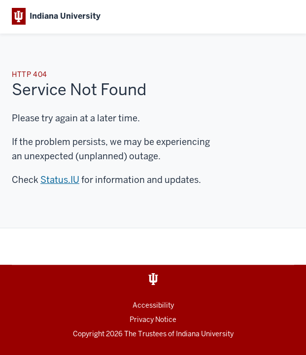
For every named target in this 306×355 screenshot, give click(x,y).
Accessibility (153, 305)
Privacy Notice (153, 319)
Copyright (98, 333)
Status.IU (59, 179)
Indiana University (205, 333)
